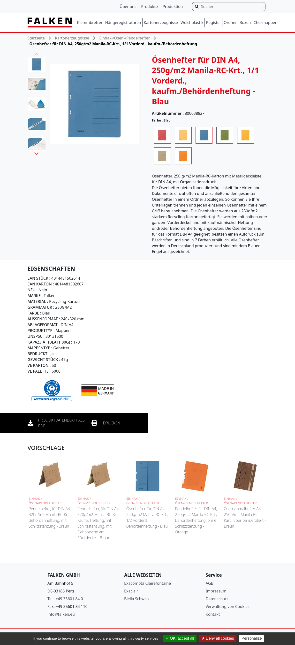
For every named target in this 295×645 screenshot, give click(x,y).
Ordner (230, 22)
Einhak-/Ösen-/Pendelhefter (124, 38)
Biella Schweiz (137, 598)
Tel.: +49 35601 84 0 (65, 598)
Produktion (173, 6)
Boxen (245, 22)
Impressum (216, 591)
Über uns (128, 6)
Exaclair (131, 591)
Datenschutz (217, 598)
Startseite (36, 38)
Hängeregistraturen (123, 22)
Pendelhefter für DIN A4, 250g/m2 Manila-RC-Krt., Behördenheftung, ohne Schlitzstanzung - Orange (196, 520)
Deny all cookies (218, 638)
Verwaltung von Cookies (228, 606)
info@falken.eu (61, 614)
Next (36, 153)
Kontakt (213, 614)
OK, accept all (180, 638)
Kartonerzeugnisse (161, 22)
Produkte (149, 6)
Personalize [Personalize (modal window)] (252, 638)
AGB (209, 583)
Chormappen (265, 22)
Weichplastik (192, 22)
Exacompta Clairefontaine (147, 583)
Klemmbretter (89, 22)
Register (213, 22)
